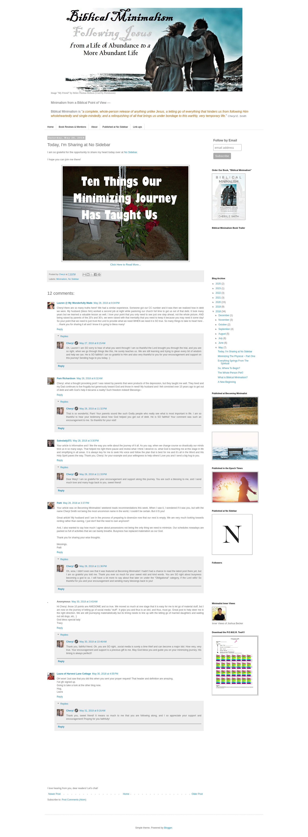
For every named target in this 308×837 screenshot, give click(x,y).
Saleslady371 (64, 440)
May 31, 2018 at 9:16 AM (92, 710)
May (221, 347)
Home (50, 127)
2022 (219, 293)
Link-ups (137, 127)
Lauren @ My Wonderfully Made (75, 303)
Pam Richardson (66, 378)
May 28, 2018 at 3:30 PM (86, 440)
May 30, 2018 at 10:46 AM (92, 641)
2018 (219, 311)
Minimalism (61, 279)
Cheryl (69, 343)
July (220, 338)
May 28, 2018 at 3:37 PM (76, 503)
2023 (219, 288)
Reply (60, 329)
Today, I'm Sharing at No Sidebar (235, 351)
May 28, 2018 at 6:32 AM (90, 378)
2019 (219, 306)
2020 (219, 302)
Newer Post (54, 794)
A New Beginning (227, 382)
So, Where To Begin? (229, 368)
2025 (219, 283)
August (222, 333)
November (224, 319)
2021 (219, 297)
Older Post (197, 794)
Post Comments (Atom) (74, 799)
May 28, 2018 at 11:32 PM (93, 408)
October (222, 324)
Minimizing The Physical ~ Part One (236, 356)
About (94, 127)
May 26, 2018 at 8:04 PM (107, 303)
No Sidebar (130, 152)
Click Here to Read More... (125, 264)
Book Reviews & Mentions (72, 127)
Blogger (168, 827)
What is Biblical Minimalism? (233, 377)
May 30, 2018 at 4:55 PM (105, 673)
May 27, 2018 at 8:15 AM (92, 343)
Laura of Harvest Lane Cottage (74, 673)
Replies (64, 336)
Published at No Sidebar (115, 127)
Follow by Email (225, 140)
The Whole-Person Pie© (230, 372)
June (221, 342)
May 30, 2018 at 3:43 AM (84, 601)
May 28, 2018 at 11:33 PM (93, 474)
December (224, 315)
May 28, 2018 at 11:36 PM (93, 566)
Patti (59, 503)
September (224, 329)
